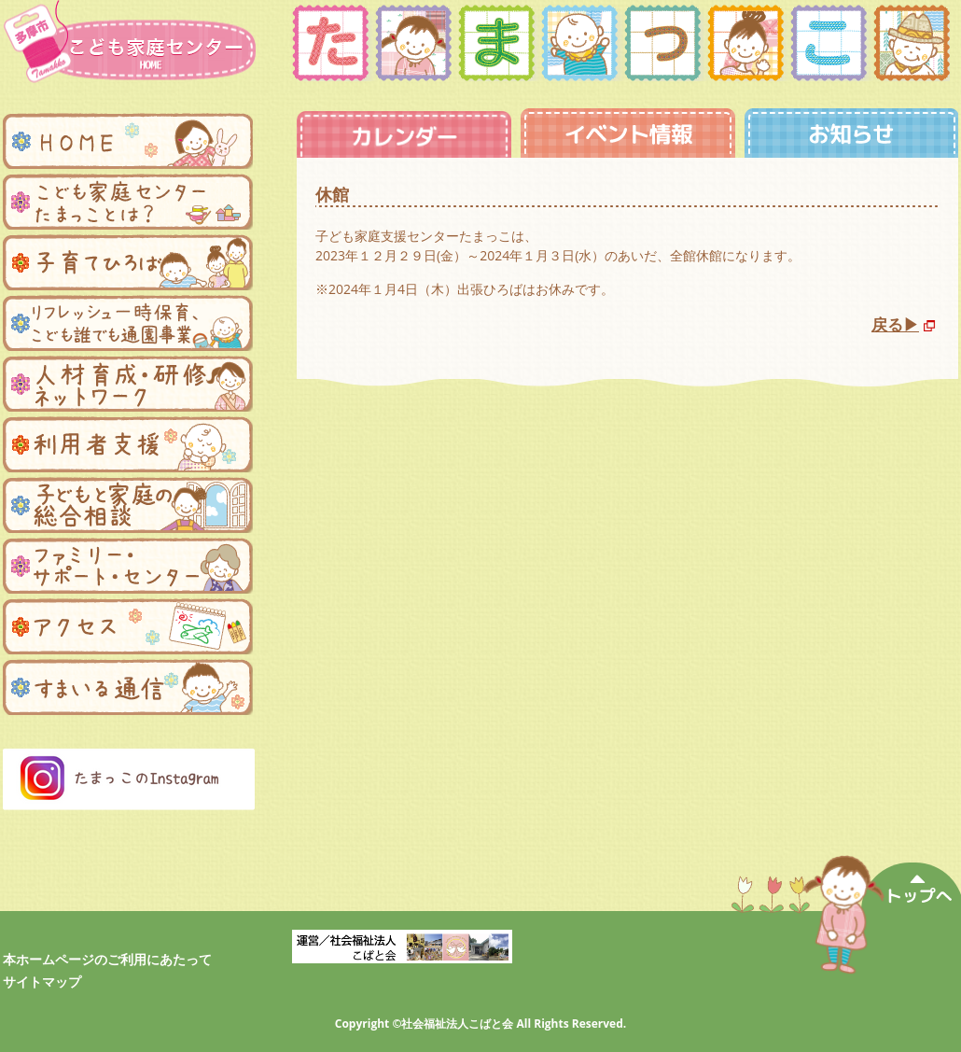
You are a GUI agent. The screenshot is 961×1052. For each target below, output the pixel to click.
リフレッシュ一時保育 (128, 323)
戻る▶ (895, 324)
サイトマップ (42, 981)
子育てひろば (128, 262)
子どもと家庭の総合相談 (128, 505)
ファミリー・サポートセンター (128, 566)
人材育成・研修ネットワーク (128, 384)
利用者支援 (128, 444)
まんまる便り (128, 687)
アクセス (128, 626)
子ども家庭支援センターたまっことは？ (128, 202)
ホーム (128, 141)
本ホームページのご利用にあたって (107, 959)
